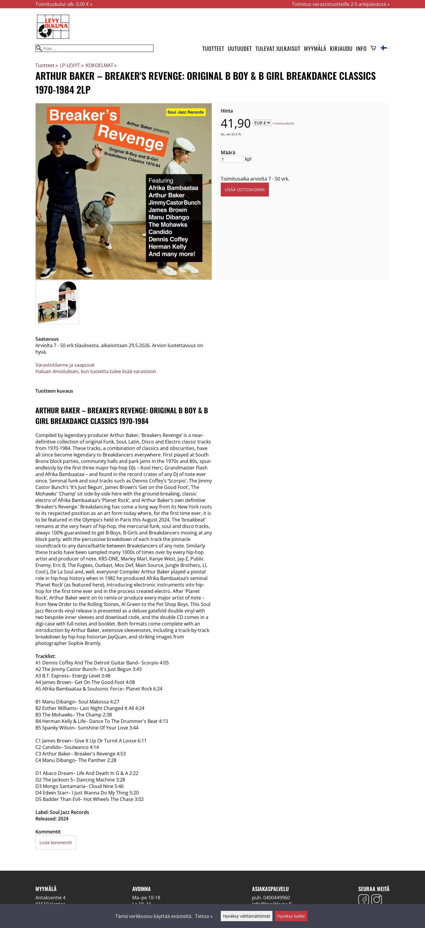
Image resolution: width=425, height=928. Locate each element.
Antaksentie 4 (50, 897)
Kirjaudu (341, 48)
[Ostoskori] (373, 48)
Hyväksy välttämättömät (246, 916)
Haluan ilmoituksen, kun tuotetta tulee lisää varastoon (95, 371)
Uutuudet (240, 48)
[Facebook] (363, 900)
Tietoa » (203, 916)
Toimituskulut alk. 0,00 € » (63, 4)
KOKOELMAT (101, 65)
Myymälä (315, 48)
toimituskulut (284, 123)
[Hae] (94, 48)
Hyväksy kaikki (291, 916)
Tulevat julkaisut (278, 48)
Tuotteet (213, 48)
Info (361, 48)
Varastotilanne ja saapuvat (65, 365)
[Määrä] (232, 159)
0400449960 (276, 897)
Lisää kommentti (56, 842)
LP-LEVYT (71, 65)
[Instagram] (376, 900)
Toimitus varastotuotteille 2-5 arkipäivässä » (341, 4)
